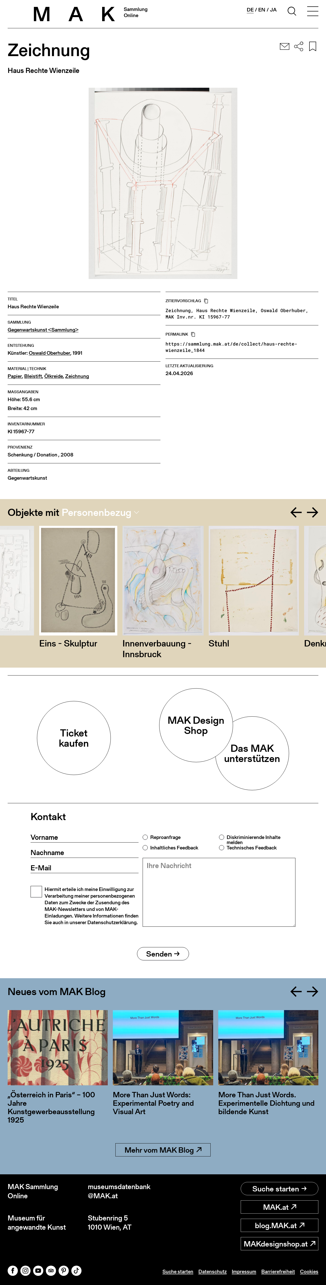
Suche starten (279, 1188)
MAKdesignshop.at (279, 1243)
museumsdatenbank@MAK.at (119, 1191)
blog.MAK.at (279, 1225)
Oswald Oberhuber (49, 353)
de (250, 9)
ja (273, 9)
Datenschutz (212, 1271)
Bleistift (33, 376)
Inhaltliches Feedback (174, 847)
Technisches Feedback (252, 847)
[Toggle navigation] (312, 12)
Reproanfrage (165, 837)
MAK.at (279, 1207)
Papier (15, 376)
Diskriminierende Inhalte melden (253, 840)
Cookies (309, 1271)
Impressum (244, 1271)
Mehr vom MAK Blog (163, 1149)
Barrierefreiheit (278, 1271)
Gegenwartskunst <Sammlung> (43, 330)
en (261, 9)
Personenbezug (96, 512)
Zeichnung (77, 376)
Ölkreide (53, 376)
